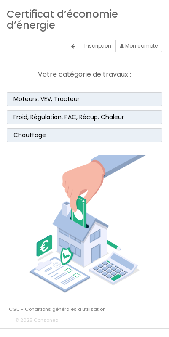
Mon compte (139, 45)
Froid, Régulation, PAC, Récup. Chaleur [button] (68, 117)
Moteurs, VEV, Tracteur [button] (46, 99)
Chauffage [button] (29, 135)
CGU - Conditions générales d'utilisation (57, 309)
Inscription (97, 45)
